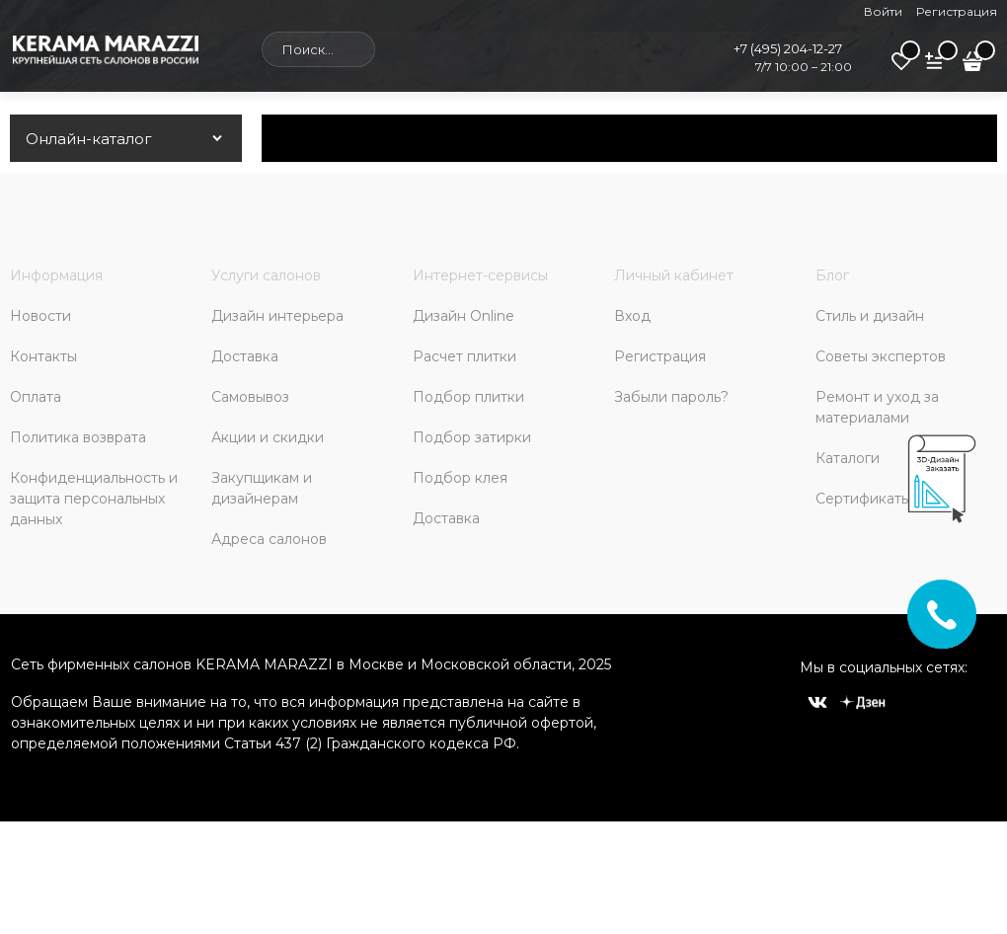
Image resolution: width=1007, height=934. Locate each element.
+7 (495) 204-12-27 (788, 48)
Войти (883, 11)
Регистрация (956, 11)
